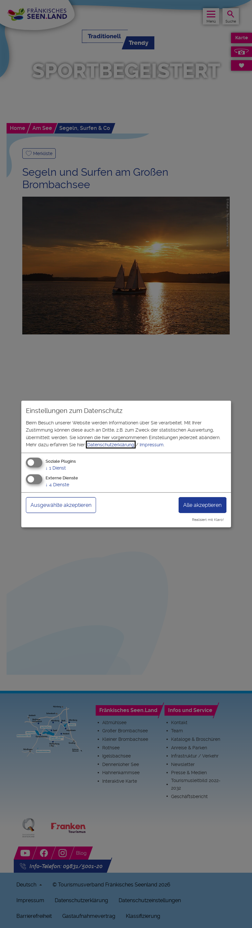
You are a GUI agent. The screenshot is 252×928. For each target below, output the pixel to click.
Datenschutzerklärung (110, 444)
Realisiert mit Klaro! (208, 520)
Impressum (152, 444)
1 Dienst (56, 468)
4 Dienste (57, 484)
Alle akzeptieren (202, 505)
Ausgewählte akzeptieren (60, 505)
